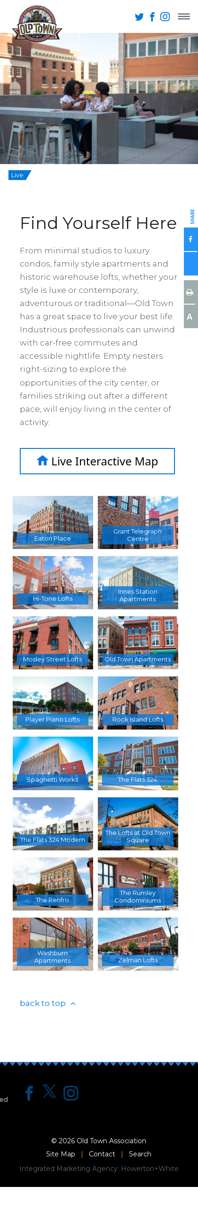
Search (140, 1154)
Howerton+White (150, 1168)
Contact (102, 1154)
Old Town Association (111, 1141)
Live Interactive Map (97, 461)
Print (189, 292)
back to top (43, 1003)
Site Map (60, 1154)
